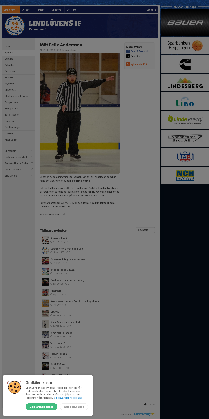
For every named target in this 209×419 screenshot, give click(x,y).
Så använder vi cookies (68, 397)
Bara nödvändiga (74, 406)
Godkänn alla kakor (41, 406)
